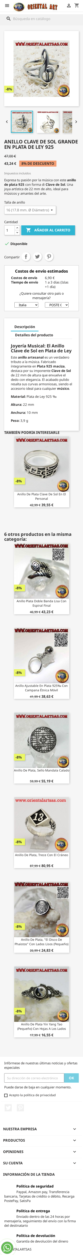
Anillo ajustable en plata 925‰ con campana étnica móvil (41, 688)
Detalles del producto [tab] (34, 335)
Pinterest (48, 256)
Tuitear (37, 256)
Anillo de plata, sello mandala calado (41, 770)
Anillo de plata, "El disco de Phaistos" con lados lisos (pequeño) (41, 941)
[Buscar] (41, 18)
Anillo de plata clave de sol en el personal (41, 496)
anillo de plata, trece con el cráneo (41, 855)
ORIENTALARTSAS (17, 1249)
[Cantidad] (9, 230)
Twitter (8, 1107)
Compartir (25, 256)
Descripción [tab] (24, 326)
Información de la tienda (29, 1174)
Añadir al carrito (48, 230)
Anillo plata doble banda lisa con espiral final (41, 603)
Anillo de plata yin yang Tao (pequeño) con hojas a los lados (41, 1026)
